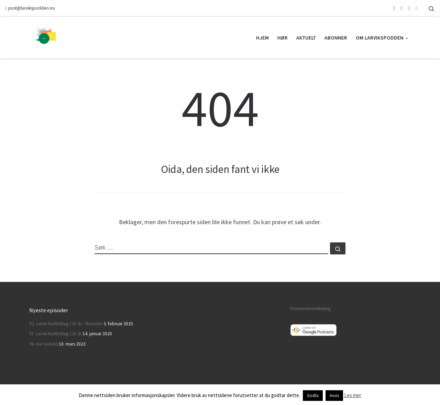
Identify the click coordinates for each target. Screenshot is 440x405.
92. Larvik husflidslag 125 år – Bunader (65, 324)
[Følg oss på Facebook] (394, 8)
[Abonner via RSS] (416, 8)
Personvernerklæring (310, 308)
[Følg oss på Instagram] (409, 8)
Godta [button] (313, 395)
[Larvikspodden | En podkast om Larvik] (46, 36)
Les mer (352, 395)
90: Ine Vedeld (43, 344)
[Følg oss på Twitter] (402, 8)
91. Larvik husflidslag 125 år (55, 334)
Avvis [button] (334, 395)
